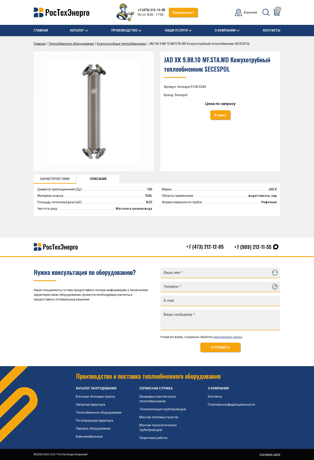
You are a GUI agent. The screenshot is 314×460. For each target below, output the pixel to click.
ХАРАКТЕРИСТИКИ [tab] (55, 179)
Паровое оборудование (93, 428)
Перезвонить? (183, 12)
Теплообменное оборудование (71, 43)
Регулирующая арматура (94, 420)
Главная (41, 30)
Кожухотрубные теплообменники (121, 43)
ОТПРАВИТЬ (220, 347)
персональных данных (227, 337)
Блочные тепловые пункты (95, 396)
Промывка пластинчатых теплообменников (157, 399)
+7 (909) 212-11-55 (252, 247)
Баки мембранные (89, 436)
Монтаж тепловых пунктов (158, 417)
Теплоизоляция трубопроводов (162, 409)
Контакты (271, 30)
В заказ (220, 115)
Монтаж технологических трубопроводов (158, 427)
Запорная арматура (90, 404)
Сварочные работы (153, 438)
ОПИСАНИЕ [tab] (98, 179)
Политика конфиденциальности (231, 404)
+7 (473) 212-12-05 (151, 10)
